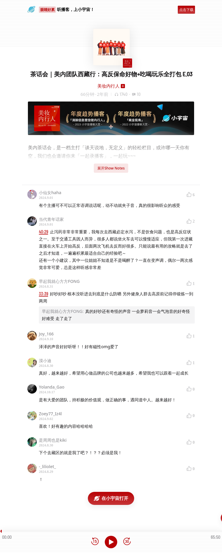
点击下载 (186, 9)
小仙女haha (50, 192)
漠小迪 (45, 360)
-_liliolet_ (47, 466)
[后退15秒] (95, 542)
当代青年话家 (51, 219)
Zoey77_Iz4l (50, 413)
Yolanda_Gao (51, 387)
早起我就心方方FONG (59, 281)
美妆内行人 (108, 86)
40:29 (43, 231)
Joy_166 (46, 334)
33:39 (43, 293)
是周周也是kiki (52, 440)
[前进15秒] (127, 542)
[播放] (111, 542)
